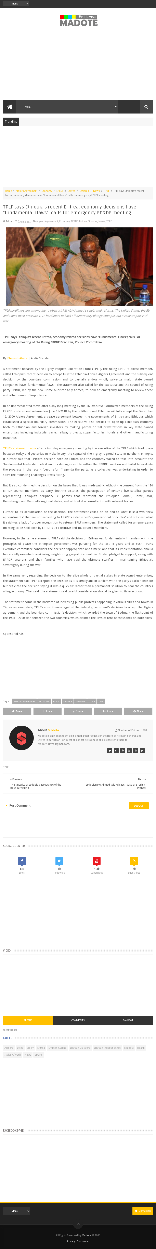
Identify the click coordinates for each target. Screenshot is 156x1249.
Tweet (17, 711)
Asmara (8, 1047)
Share (47, 711)
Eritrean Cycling (57, 1047)
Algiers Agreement (26, 190)
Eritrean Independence (107, 1047)
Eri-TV (30, 1047)
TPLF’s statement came (19, 448)
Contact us (142, 1210)
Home (8, 190)
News (96, 190)
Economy (47, 190)
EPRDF (60, 190)
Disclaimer (83, 1241)
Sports (38, 1054)
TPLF (106, 190)
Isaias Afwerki (12, 1054)
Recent (28, 1020)
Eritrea (71, 190)
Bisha (20, 1047)
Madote (87, 1235)
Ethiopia (84, 190)
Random (128, 1020)
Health (141, 1047)
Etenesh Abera (17, 358)
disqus (139, 805)
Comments (78, 1020)
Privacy (71, 1241)
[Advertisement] (78, 65)
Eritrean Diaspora (80, 1047)
